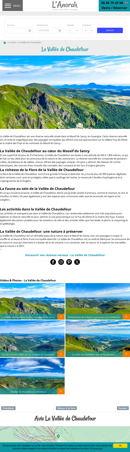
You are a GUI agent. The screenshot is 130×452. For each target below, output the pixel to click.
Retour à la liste (66, 408)
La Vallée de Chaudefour (29, 42)
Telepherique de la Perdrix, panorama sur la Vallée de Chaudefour (94, 318)
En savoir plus (96, 448)
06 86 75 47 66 (112, 3)
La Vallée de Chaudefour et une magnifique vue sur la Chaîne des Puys (28, 318)
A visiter (12, 42)
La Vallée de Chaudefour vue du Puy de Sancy (94, 354)
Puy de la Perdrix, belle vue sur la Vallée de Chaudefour (28, 354)
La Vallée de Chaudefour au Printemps (28, 391)
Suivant (122, 408)
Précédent (8, 408)
